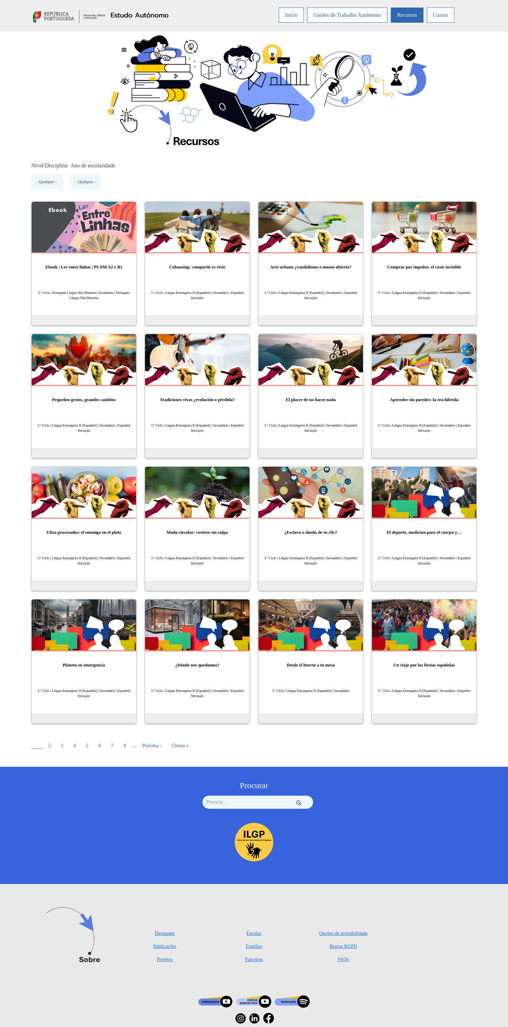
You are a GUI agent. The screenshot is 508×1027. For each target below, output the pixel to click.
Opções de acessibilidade (343, 933)
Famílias (254, 946)
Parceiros (254, 959)
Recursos (407, 15)
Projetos (165, 959)
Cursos (440, 15)
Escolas (254, 933)
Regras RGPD (343, 946)
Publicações (164, 946)
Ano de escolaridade (92, 165)
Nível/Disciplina (49, 165)
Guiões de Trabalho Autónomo (347, 15)
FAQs (343, 959)
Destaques (165, 933)
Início (291, 15)
